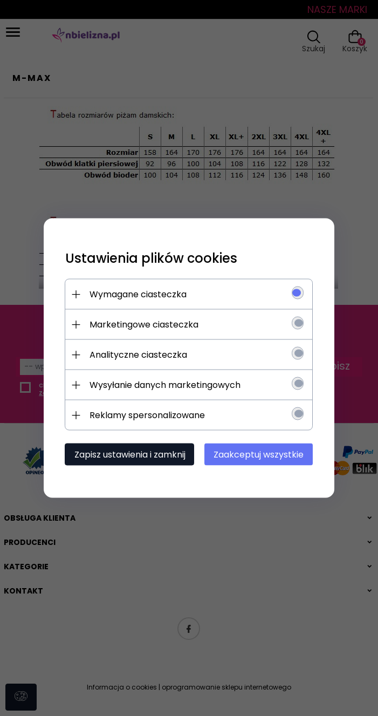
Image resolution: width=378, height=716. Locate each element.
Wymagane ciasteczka (138, 294)
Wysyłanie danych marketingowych (165, 385)
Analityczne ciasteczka (138, 355)
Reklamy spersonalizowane (147, 415)
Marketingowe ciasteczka (144, 324)
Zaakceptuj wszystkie (259, 454)
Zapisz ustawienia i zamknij (129, 454)
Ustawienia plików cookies (151, 258)
